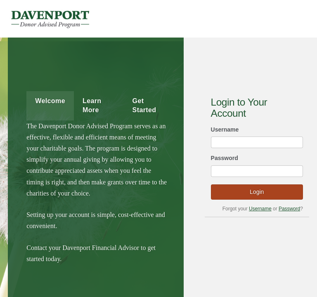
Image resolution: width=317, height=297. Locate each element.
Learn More (92, 105)
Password (224, 158)
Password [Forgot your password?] (289, 209)
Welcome (50, 100)
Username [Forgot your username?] (260, 209)
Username (225, 129)
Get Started (144, 105)
